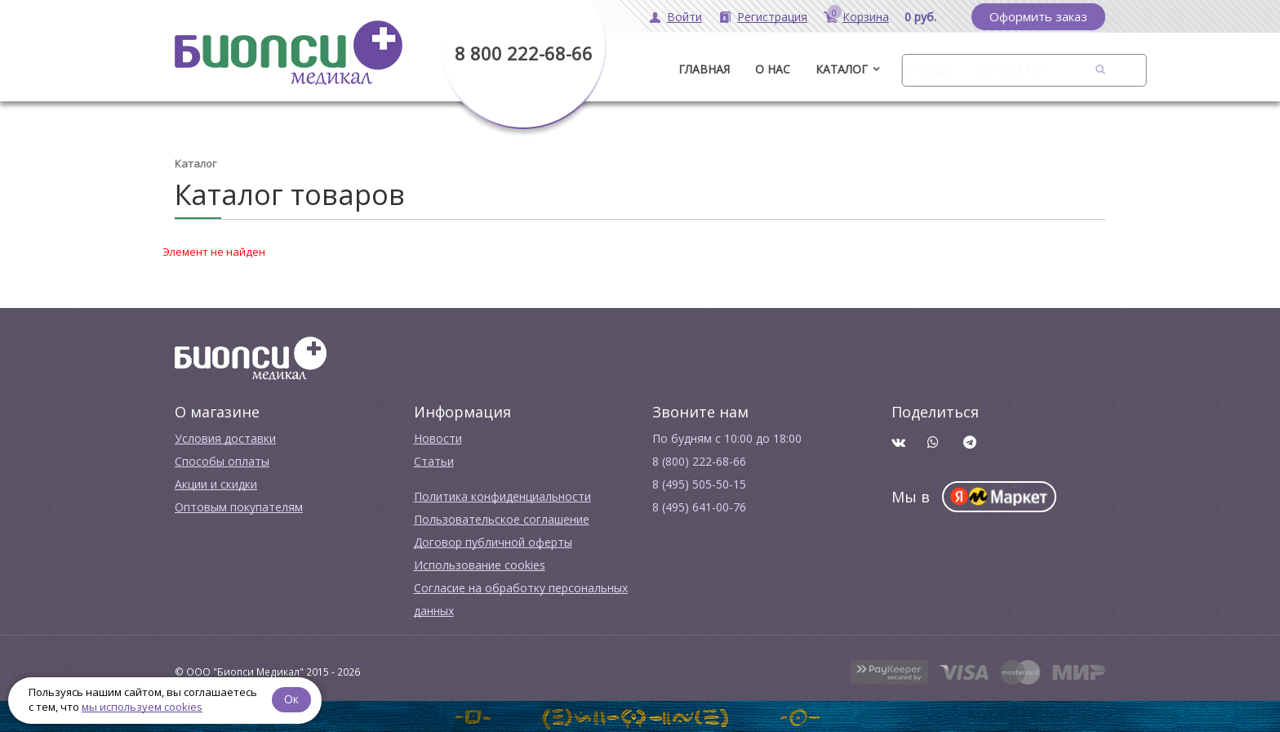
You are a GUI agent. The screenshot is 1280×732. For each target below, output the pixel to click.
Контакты (1009, 69)
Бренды (928, 69)
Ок (291, 699)
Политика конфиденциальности (502, 496)
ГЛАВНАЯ (704, 69)
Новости (438, 438)
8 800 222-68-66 (524, 53)
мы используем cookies (142, 706)
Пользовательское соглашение (501, 519)
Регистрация (772, 17)
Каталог (842, 69)
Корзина (865, 17)
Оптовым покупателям (239, 507)
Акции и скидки (216, 484)
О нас (772, 69)
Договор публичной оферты (493, 542)
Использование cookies (479, 565)
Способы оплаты (222, 461)
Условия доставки (225, 438)
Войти (684, 17)
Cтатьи (434, 461)
